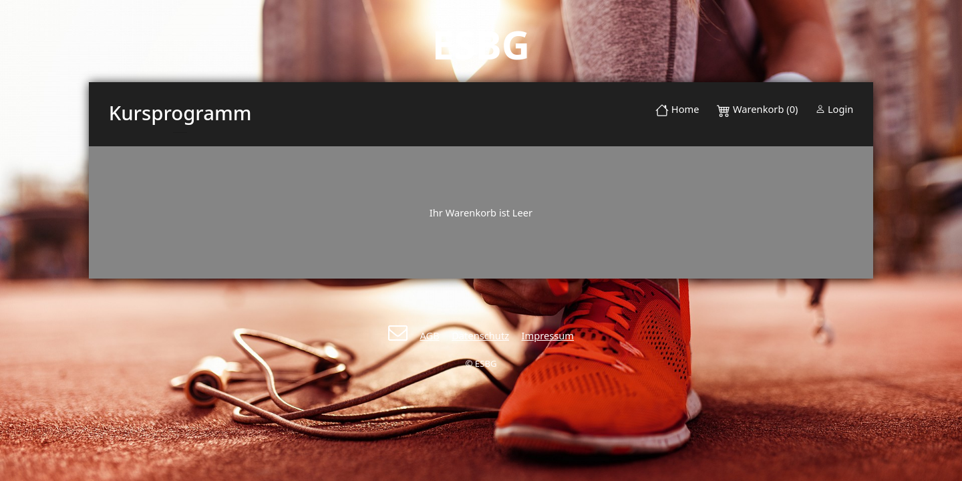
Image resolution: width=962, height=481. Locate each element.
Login (834, 109)
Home (677, 109)
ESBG (481, 44)
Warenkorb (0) (758, 109)
